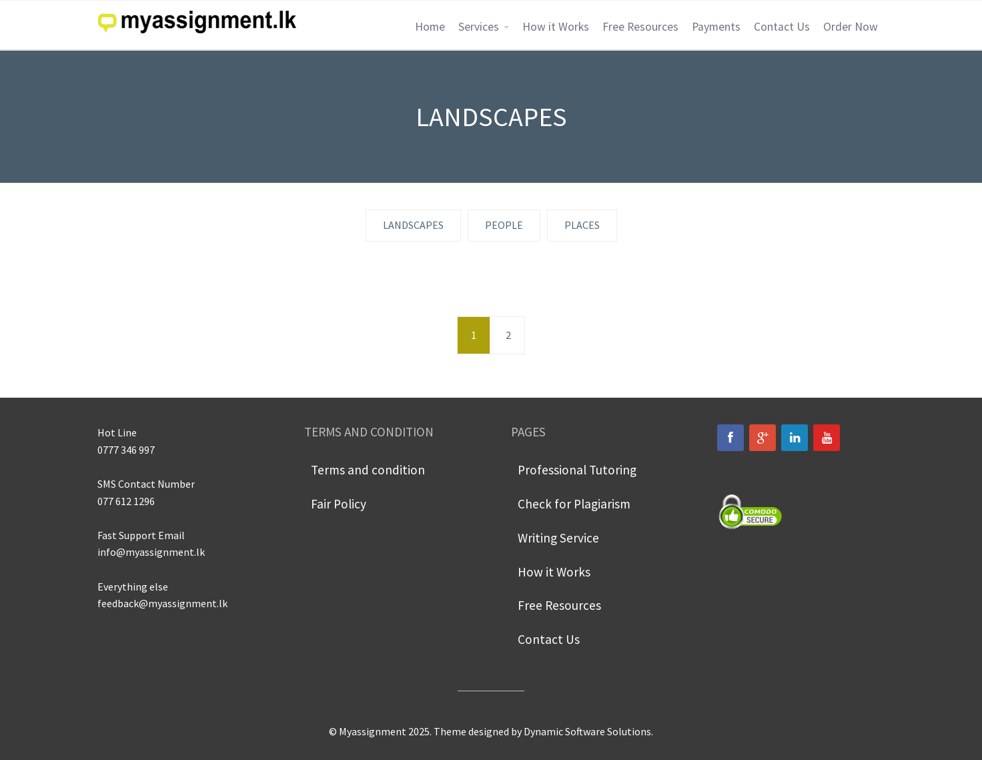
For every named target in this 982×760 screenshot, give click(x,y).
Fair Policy (338, 504)
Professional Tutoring (577, 470)
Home (430, 26)
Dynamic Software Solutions (587, 731)
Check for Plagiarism (574, 504)
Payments (716, 26)
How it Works (555, 26)
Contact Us (782, 26)
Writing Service (558, 538)
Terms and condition (368, 470)
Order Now (850, 26)
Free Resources (640, 26)
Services (478, 26)
